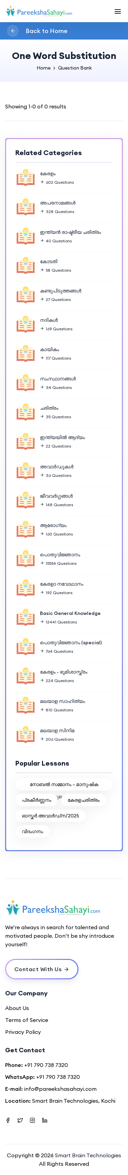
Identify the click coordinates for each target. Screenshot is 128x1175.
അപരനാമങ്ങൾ (57, 203)
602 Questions (57, 182)
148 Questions (56, 504)
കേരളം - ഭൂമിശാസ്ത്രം (63, 672)
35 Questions (55, 416)
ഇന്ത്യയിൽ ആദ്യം (62, 437)
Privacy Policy (23, 1031)
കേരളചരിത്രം (84, 800)
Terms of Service (26, 1019)
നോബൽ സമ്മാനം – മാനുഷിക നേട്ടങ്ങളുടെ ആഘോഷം (64, 785)
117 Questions (55, 358)
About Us (17, 1008)
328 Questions (57, 211)
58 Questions (55, 270)
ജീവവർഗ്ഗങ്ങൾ (56, 496)
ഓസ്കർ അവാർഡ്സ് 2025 (50, 816)
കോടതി (48, 261)
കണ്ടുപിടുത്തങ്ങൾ (60, 291)
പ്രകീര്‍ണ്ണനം (36, 800)
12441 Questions (58, 621)
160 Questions (56, 534)
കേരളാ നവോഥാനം (61, 584)
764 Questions (56, 651)
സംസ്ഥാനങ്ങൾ (58, 379)
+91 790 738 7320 (46, 1064)
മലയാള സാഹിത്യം (62, 701)
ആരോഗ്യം (53, 525)
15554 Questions (58, 563)
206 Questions (57, 739)
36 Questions (55, 475)
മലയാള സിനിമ (57, 730)
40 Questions (56, 240)
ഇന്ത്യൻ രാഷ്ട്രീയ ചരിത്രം (70, 232)
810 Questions (56, 709)
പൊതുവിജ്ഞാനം (60, 555)
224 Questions (57, 680)
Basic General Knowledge (70, 613)
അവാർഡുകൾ (56, 467)
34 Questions (56, 387)
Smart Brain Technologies (88, 1155)
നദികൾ (49, 320)
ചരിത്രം (49, 408)
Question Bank (75, 68)
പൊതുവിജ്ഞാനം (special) (71, 642)
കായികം (49, 349)
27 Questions (55, 299)
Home (44, 68)
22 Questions (55, 446)
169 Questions (56, 328)
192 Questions (56, 592)
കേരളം (48, 173)
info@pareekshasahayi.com (60, 1088)
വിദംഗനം (32, 831)
